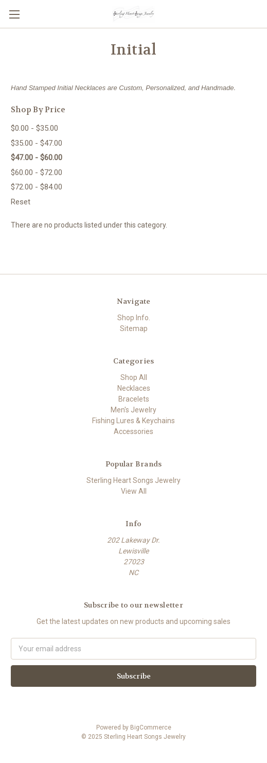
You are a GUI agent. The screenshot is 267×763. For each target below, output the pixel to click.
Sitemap (134, 328)
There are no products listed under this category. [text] (89, 225)
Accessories (133, 431)
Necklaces (133, 388)
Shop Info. (133, 318)
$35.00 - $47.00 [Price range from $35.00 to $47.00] (36, 143)
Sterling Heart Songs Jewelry (133, 480)
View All (134, 491)
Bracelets (133, 399)
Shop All (133, 377)
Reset (20, 201)
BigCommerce (150, 727)
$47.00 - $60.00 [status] (36, 157)
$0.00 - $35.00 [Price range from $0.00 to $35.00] (34, 128)
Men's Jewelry (133, 410)
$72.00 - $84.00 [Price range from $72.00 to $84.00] (36, 187)
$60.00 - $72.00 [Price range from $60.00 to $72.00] (36, 172)
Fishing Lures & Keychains (133, 421)
